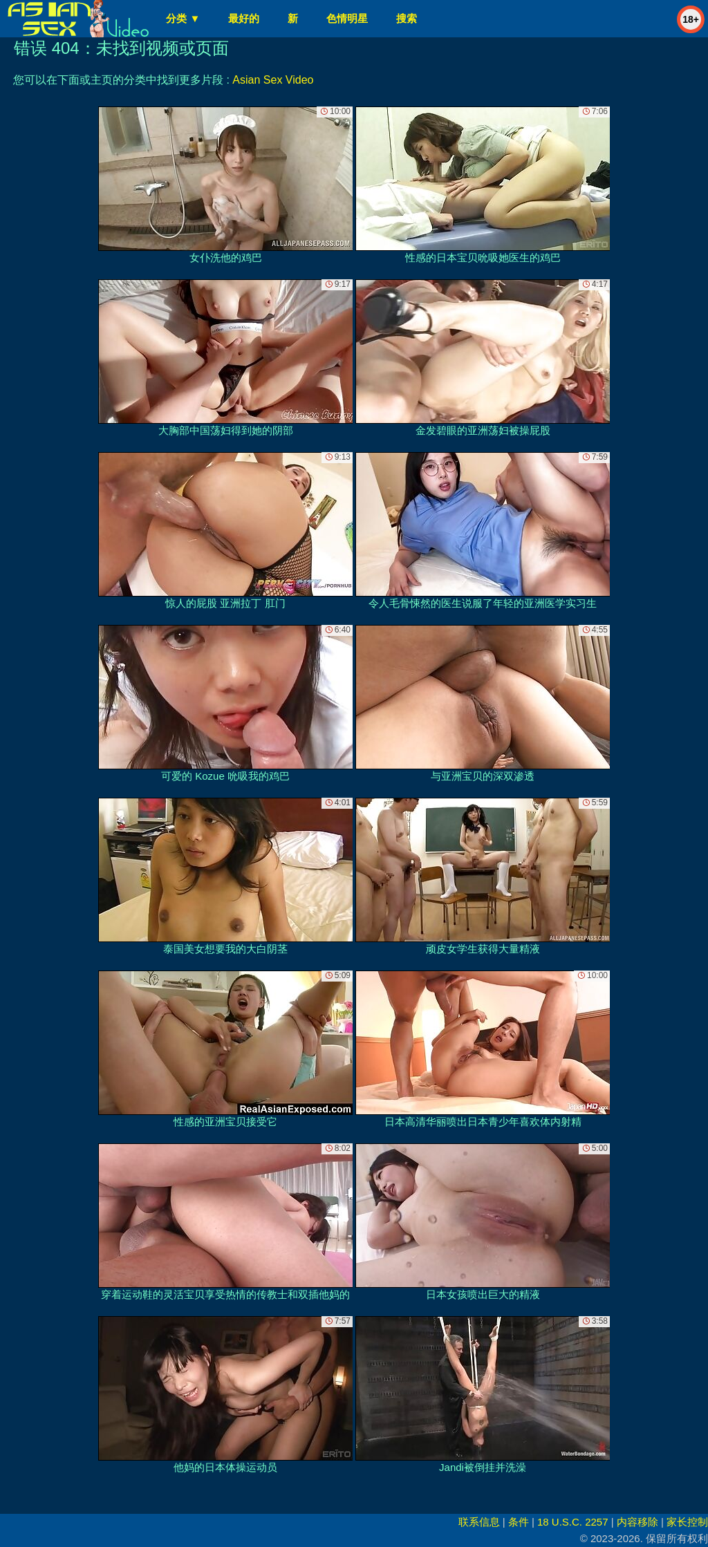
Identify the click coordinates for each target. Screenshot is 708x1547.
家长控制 (687, 1522)
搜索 (406, 18)
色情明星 (347, 18)
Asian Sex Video (272, 80)
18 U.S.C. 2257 (572, 1522)
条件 (518, 1522)
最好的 (243, 18)
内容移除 (637, 1522)
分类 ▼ (183, 18)
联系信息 (479, 1522)
